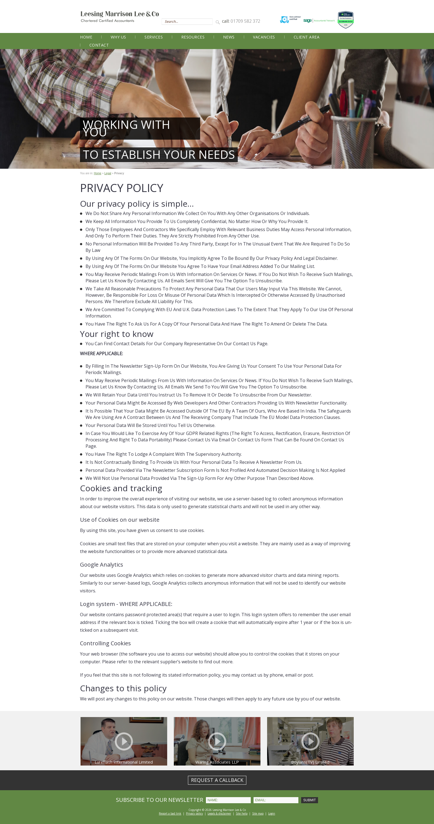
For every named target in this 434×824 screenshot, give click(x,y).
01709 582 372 (245, 21)
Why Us (118, 37)
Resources (193, 37)
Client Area (307, 37)
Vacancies (264, 37)
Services (153, 37)
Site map (258, 813)
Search (219, 22)
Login (271, 813)
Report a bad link (170, 813)
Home (86, 37)
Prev (7, 108)
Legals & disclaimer (219, 813)
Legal (107, 173)
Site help (241, 813)
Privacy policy (194, 813)
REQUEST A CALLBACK (217, 780)
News (229, 37)
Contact (99, 45)
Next (426, 108)
